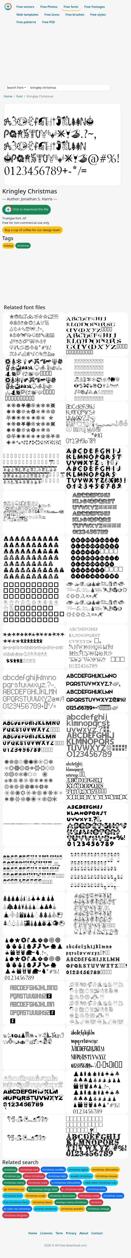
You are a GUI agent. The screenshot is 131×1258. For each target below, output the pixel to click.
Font (19, 96)
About (83, 1233)
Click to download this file (26, 209)
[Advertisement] (65, 55)
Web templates (27, 15)
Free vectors (25, 7)
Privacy (71, 1233)
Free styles (98, 15)
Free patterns (26, 22)
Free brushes (74, 15)
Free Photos (48, 7)
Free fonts (71, 7)
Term (59, 1233)
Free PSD (48, 22)
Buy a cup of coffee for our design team (32, 230)
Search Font (15, 88)
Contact (97, 1233)
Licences (46, 1233)
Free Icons (51, 15)
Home (8, 96)
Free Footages (94, 7)
